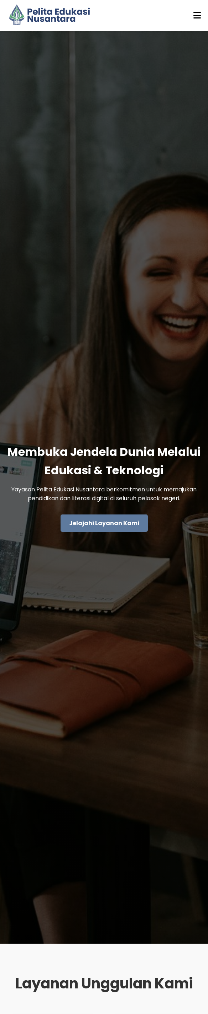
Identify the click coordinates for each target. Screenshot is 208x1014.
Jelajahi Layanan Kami (104, 523)
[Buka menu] (197, 16)
